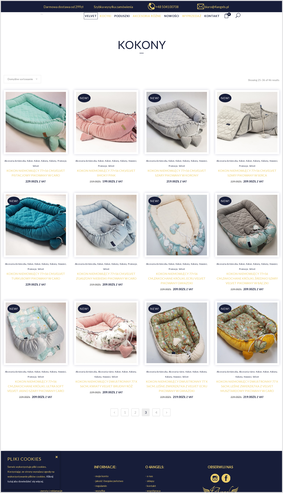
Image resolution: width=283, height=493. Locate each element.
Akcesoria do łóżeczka (15, 161)
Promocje (62, 161)
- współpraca (152, 490)
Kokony (44, 161)
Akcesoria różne (106, 371)
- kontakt (150, 485)
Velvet (36, 166)
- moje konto (101, 476)
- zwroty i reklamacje (50, 490)
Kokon (30, 161)
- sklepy (149, 481)
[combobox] (22, 79)
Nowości (132, 161)
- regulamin (100, 485)
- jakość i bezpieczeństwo (108, 481)
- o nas (149, 476)
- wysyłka (99, 490)
